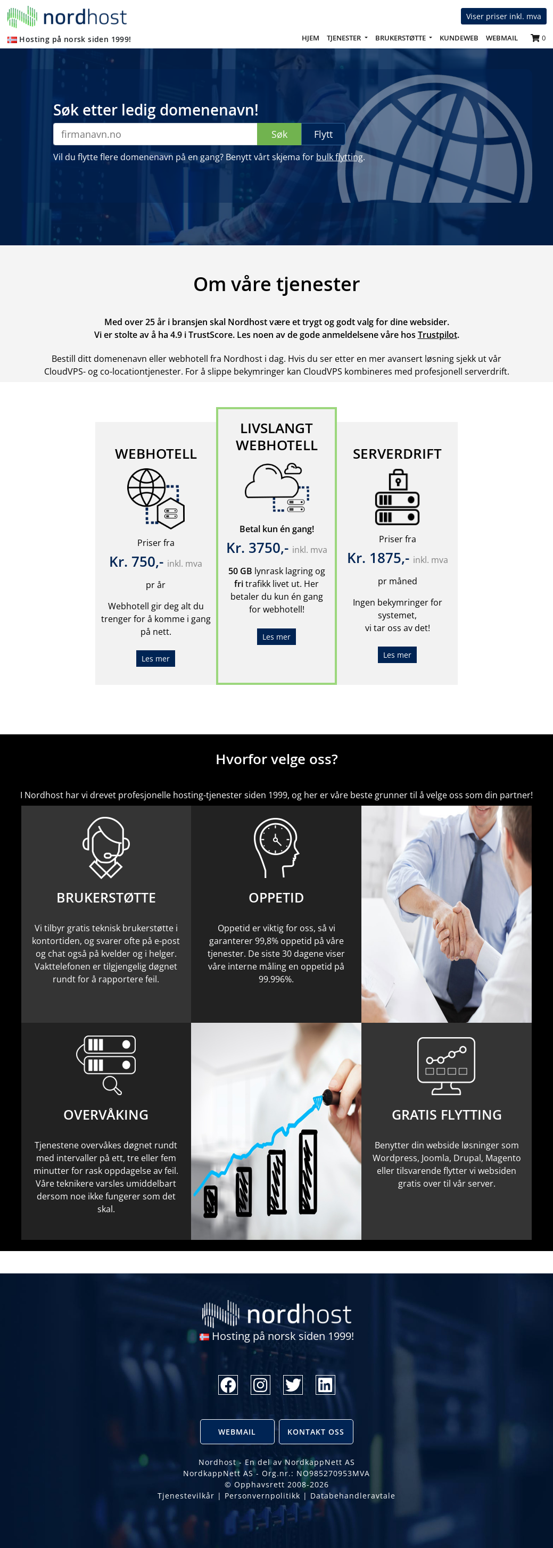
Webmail (237, 1432)
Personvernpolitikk (262, 1496)
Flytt (323, 134)
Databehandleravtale (352, 1496)
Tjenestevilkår (186, 1496)
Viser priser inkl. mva (503, 16)
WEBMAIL (502, 38)
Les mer (156, 658)
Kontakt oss (315, 1432)
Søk (279, 134)
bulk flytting (339, 157)
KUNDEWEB (459, 38)
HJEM (312, 37)
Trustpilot (437, 335)
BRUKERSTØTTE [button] (401, 38)
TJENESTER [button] (344, 38)
